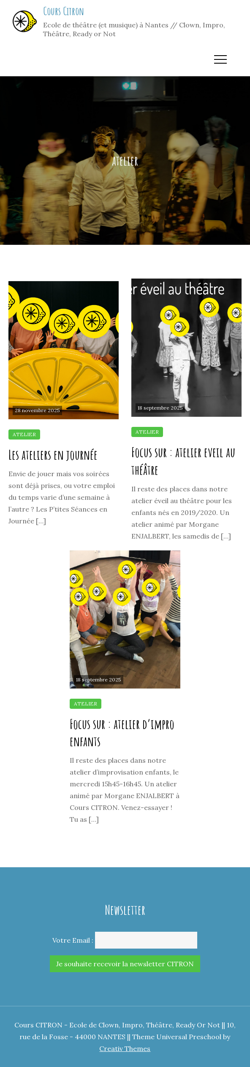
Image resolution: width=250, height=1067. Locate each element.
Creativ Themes (124, 1048)
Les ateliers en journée (53, 454)
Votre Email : (72, 940)
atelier (24, 434)
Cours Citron (63, 11)
